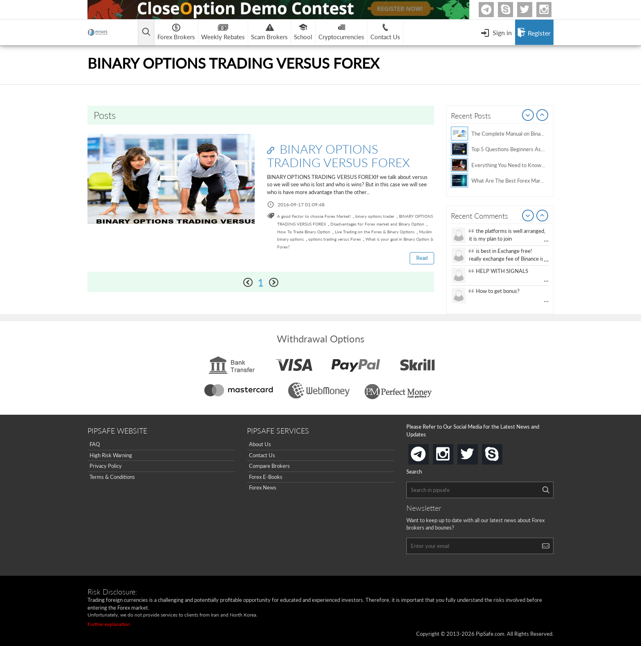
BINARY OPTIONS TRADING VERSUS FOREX (338, 155)
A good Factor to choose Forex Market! (314, 216)
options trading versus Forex (334, 239)
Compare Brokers (269, 466)
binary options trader (374, 216)
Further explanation (108, 624)
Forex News (262, 487)
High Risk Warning (111, 455)
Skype (512, 9)
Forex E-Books (265, 477)
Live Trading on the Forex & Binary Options (375, 231)
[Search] (546, 490)
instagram (451, 452)
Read (422, 258)
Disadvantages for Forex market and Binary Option (377, 223)
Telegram (492, 11)
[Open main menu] (146, 32)
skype (500, 452)
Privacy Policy (106, 466)
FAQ (95, 444)
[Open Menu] (496, 32)
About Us (260, 444)
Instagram (550, 9)
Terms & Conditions (112, 477)
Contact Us (262, 455)
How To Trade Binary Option (303, 231)
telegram (427, 453)
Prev (528, 115)
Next (542, 115)
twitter (531, 9)
